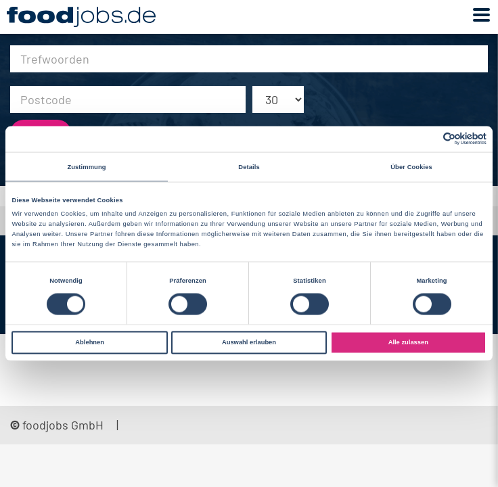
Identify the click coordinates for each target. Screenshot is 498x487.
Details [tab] (248, 166)
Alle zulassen (408, 342)
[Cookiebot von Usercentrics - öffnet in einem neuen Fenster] (427, 139)
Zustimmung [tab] (86, 166)
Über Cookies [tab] (411, 166)
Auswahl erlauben (249, 342)
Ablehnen (89, 342)
